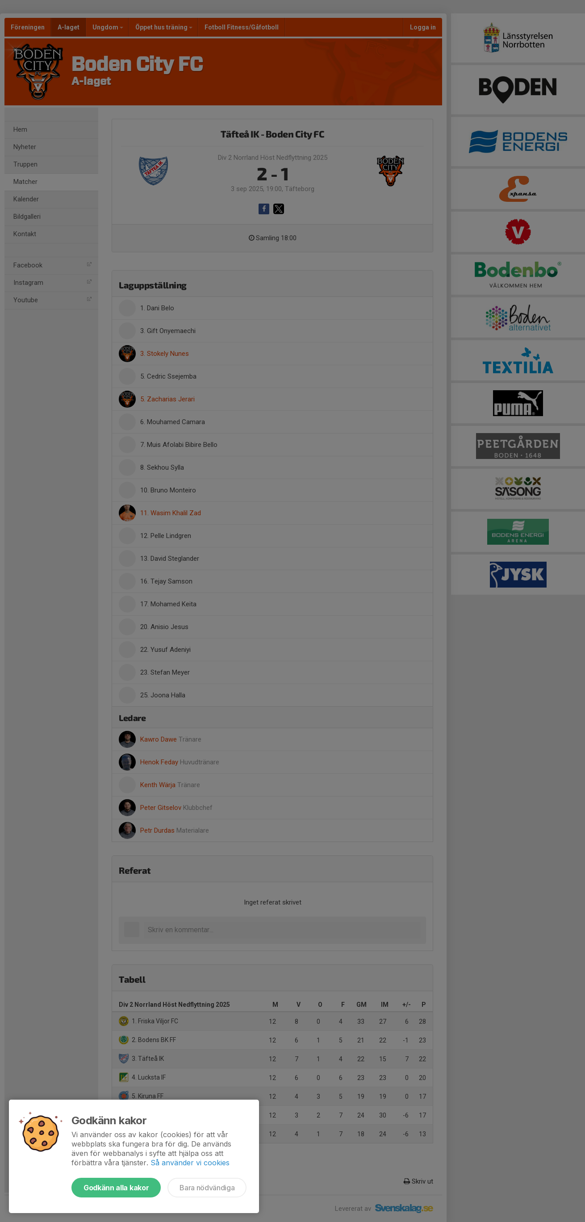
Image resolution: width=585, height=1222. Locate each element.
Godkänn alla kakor (116, 1187)
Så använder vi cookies (190, 1162)
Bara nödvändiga (207, 1187)
